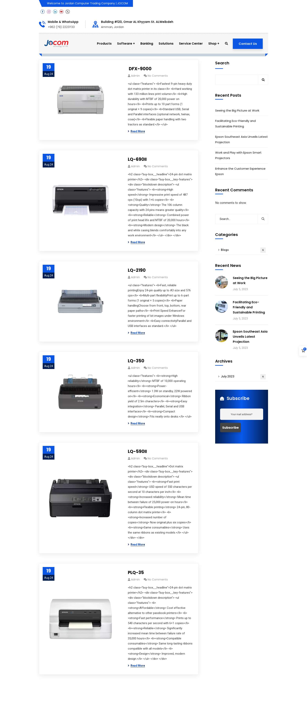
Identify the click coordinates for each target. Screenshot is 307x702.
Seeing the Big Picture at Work (237, 110)
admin (135, 76)
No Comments (158, 76)
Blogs (243, 250)
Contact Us (248, 43)
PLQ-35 (136, 573)
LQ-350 (136, 361)
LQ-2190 (137, 270)
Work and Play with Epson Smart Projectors (238, 155)
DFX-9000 (140, 69)
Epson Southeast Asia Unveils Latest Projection (241, 139)
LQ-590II (137, 451)
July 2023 (243, 376)
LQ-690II (137, 159)
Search (222, 63)
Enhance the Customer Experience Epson (240, 171)
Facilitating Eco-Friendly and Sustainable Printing (235, 123)
